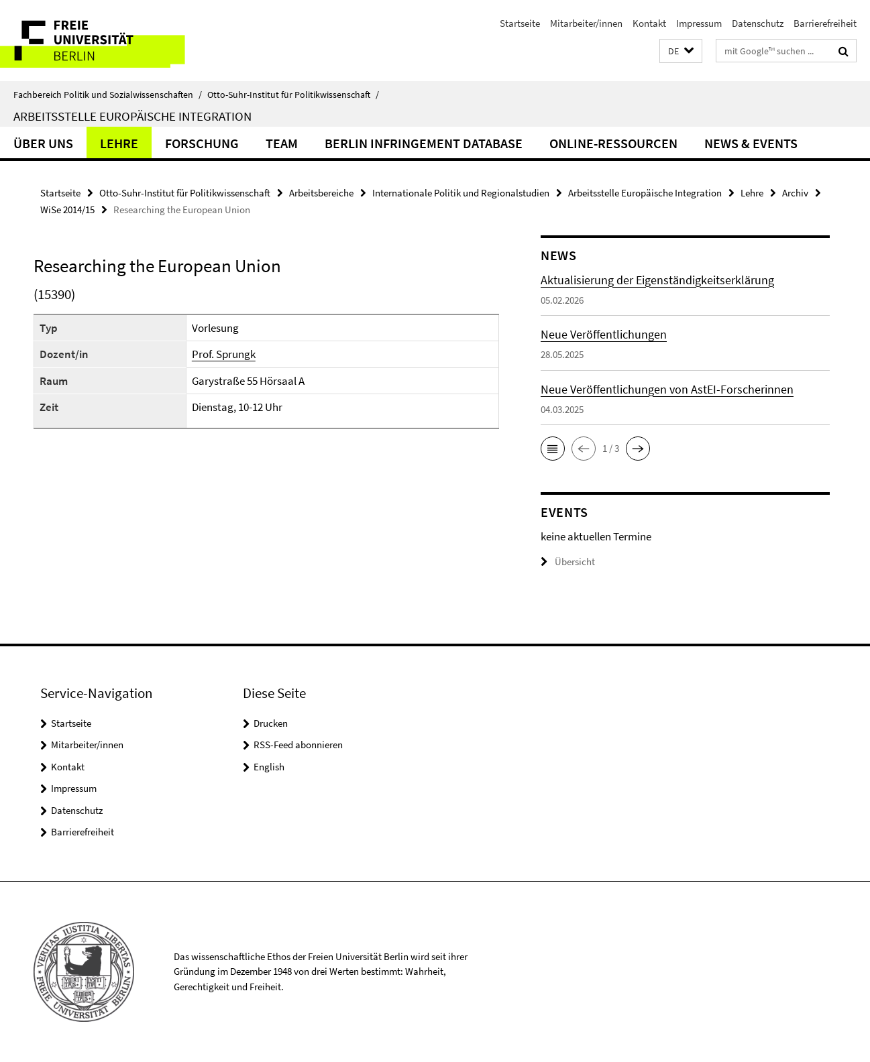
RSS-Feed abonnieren (298, 744)
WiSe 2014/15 (67, 209)
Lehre (119, 143)
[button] (680, 51)
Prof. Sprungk (224, 354)
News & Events (751, 143)
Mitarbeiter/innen (586, 23)
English (269, 766)
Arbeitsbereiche (321, 192)
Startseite (520, 23)
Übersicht (568, 561)
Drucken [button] (271, 723)
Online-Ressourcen (613, 143)
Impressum (699, 23)
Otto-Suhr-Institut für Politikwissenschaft (293, 94)
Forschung (202, 143)
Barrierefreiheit (825, 23)
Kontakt (649, 23)
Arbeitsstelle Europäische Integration (132, 116)
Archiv (795, 192)
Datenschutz (757, 23)
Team (282, 143)
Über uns (43, 143)
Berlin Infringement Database (424, 143)
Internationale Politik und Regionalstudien (460, 192)
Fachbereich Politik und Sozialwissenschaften (107, 94)
